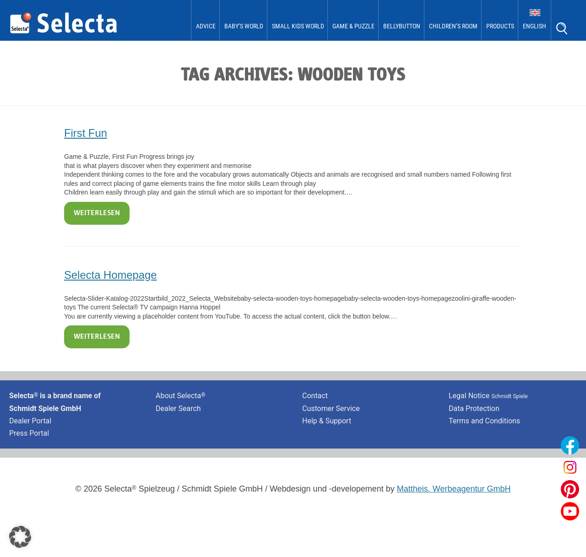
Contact (315, 395)
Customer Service (331, 408)
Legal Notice (488, 395)
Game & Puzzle (353, 26)
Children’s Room (453, 26)
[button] (20, 537)
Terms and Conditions (484, 420)
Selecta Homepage (110, 275)
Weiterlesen (97, 213)
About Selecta (181, 395)
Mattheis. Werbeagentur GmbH (454, 488)
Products (500, 26)
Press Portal (29, 433)
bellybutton (401, 26)
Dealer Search (178, 408)
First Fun (85, 133)
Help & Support (326, 420)
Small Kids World (298, 26)
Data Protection (474, 408)
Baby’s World (243, 26)
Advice (206, 26)
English (534, 26)
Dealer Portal (30, 420)
